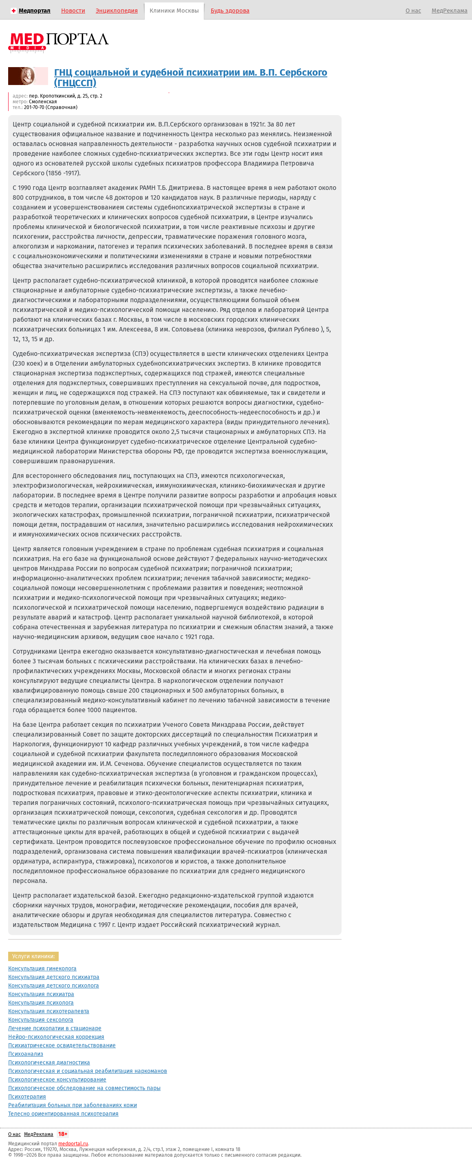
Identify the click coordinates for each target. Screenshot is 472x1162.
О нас (413, 10)
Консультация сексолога (40, 1019)
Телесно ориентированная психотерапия (63, 1113)
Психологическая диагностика (49, 1062)
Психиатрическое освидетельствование (62, 1045)
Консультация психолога (41, 1002)
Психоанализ (25, 1054)
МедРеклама (450, 10)
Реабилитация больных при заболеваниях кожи (72, 1105)
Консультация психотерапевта (48, 1011)
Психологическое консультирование (57, 1079)
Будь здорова (230, 10)
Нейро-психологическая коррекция (56, 1036)
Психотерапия (27, 1096)
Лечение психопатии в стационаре (54, 1028)
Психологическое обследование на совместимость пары (84, 1088)
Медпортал (35, 10)
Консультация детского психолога (53, 985)
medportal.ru (73, 1144)
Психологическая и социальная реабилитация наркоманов (87, 1071)
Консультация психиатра (41, 994)
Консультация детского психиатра (53, 977)
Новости (73, 10)
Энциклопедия (117, 10)
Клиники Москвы (174, 10)
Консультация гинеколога (42, 968)
